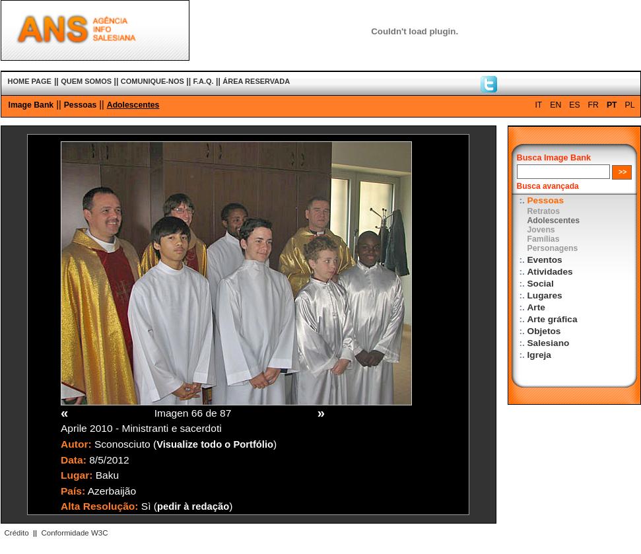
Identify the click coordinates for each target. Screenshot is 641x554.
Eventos (544, 260)
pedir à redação (193, 506)
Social (540, 284)
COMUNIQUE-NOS (152, 81)
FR (593, 105)
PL (630, 105)
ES (574, 105)
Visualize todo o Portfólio (214, 444)
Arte (536, 307)
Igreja (539, 355)
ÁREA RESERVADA (256, 81)
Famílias (543, 239)
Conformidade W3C (74, 533)
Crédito (17, 533)
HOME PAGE (29, 81)
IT (538, 105)
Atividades (550, 272)
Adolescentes (133, 105)
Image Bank (31, 105)
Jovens (541, 229)
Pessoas (80, 105)
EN (555, 105)
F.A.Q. (203, 81)
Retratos (543, 211)
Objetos (544, 331)
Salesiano (548, 343)
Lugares (544, 295)
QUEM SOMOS (86, 81)
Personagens (552, 248)
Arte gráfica (552, 319)
